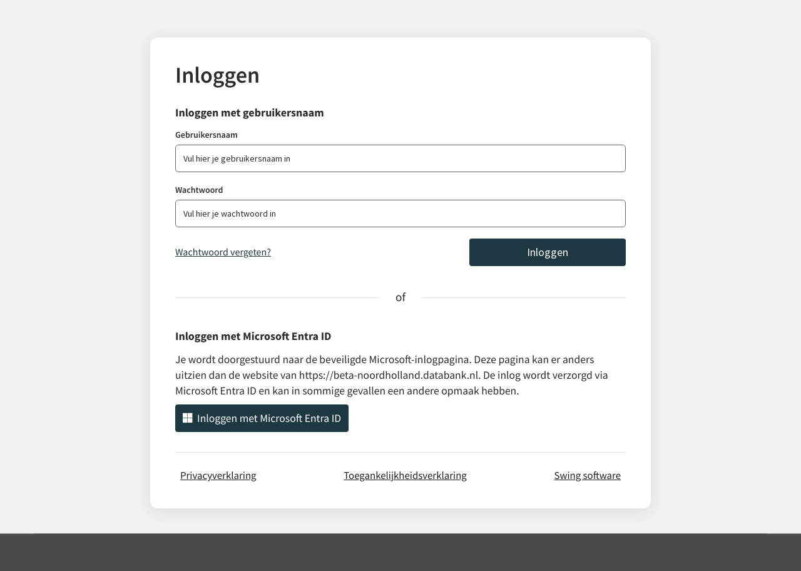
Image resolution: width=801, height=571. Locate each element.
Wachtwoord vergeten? (223, 252)
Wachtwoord (199, 189)
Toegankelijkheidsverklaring (405, 475)
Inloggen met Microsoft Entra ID (262, 418)
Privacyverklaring (218, 475)
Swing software (587, 475)
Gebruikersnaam (206, 134)
